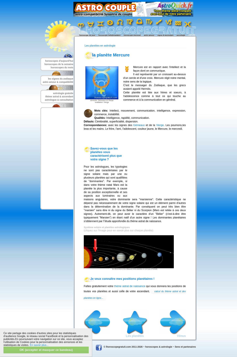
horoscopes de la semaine (58, 64)
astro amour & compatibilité (58, 82)
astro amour (149, 35)
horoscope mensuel (132, 35)
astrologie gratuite (63, 93)
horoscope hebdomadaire (109, 35)
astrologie (181, 35)
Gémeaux (139, 125)
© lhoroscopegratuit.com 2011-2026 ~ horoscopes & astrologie (138, 346)
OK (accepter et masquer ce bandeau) (46, 350)
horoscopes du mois (62, 67)
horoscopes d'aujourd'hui (59, 61)
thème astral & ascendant (59, 96)
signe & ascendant (165, 35)
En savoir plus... (39, 345)
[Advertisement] (56, 158)
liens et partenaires (185, 346)
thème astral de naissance (129, 286)
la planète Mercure (111, 54)
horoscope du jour (87, 35)
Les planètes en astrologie (100, 45)
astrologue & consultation (59, 99)
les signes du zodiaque (60, 78)
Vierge (160, 125)
